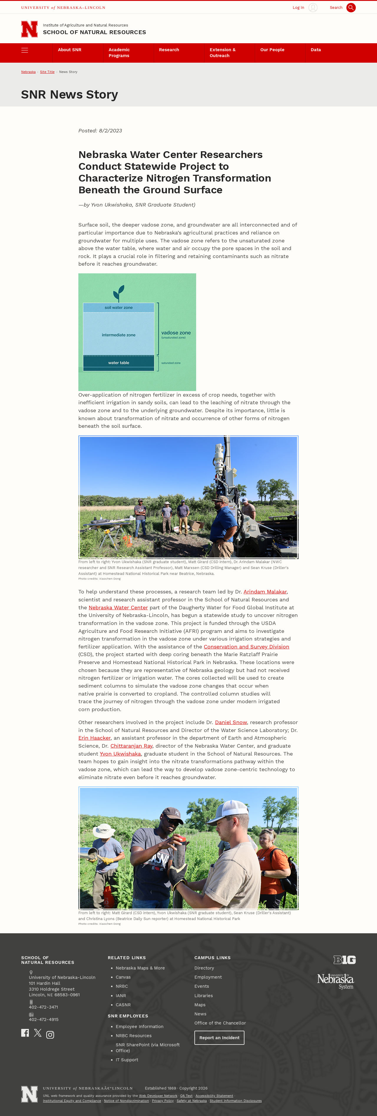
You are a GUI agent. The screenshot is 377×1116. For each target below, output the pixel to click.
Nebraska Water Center (118, 607)
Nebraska (28, 72)
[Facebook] (25, 1033)
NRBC (122, 986)
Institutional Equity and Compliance (72, 1101)
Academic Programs (119, 52)
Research (169, 49)
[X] (38, 1033)
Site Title (47, 72)
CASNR (123, 1004)
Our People (272, 49)
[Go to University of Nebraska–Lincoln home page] (29, 29)
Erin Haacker (94, 738)
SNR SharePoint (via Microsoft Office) (148, 1047)
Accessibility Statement (214, 1096)
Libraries (203, 995)
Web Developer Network (158, 1096)
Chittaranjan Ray (131, 746)
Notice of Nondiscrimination (126, 1101)
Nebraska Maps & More (140, 968)
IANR (121, 995)
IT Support (127, 1059)
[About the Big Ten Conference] (345, 959)
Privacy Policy (163, 1101)
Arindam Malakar (265, 591)
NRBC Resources (134, 1035)
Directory (204, 968)
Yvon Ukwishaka (120, 754)
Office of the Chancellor (220, 1023)
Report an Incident (219, 1037)
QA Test (186, 1096)
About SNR (69, 49)
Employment (208, 977)
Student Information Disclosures (236, 1101)
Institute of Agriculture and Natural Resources (85, 25)
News (200, 1014)
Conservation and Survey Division (246, 646)
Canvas (123, 977)
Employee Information (139, 1026)
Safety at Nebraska (192, 1101)
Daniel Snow (231, 722)
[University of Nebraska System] (336, 982)
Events (201, 986)
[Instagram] (50, 1035)
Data (316, 49)
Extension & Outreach (223, 52)
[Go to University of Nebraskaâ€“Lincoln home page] (29, 1094)
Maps (200, 1004)
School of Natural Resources (94, 32)
